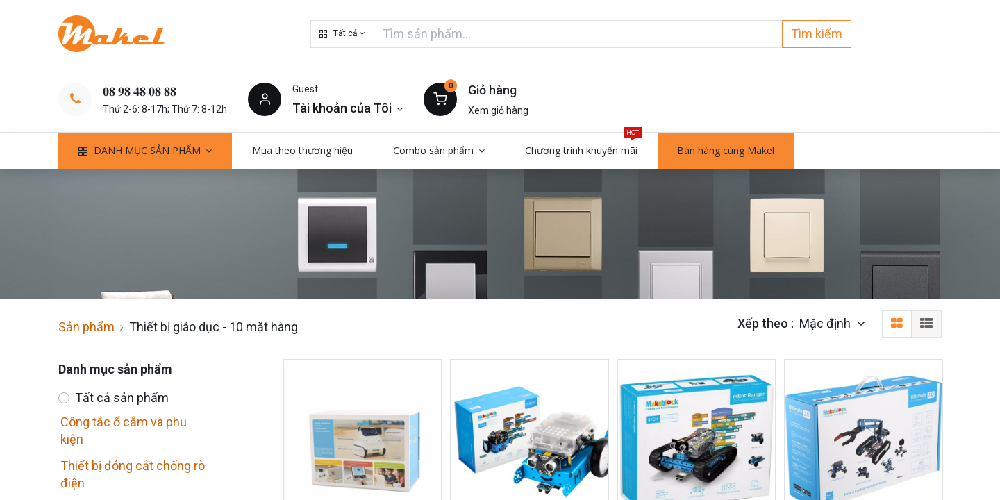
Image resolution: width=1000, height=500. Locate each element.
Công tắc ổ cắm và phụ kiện (123, 431)
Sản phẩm (86, 326)
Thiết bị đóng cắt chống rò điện (132, 474)
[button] (342, 34)
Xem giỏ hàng (498, 110)
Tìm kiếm (816, 33)
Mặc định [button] (826, 323)
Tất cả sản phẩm (122, 397)
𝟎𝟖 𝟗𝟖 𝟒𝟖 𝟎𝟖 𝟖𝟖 (139, 91)
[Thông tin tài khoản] (347, 108)
